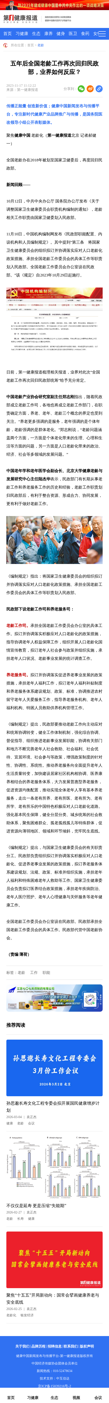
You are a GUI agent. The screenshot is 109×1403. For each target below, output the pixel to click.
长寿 (20, 1218)
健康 (9, 1123)
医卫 (73, 33)
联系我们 (71, 1346)
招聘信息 (55, 1346)
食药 (85, 33)
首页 (7, 33)
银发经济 (27, 1315)
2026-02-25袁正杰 (21, 1309)
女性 (97, 33)
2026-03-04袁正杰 (21, 1117)
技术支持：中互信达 (54, 1378)
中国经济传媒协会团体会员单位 (55, 1363)
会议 (31, 1123)
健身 (61, 33)
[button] (54, 1008)
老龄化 (11, 1315)
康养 (48, 33)
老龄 (40, 45)
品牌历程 (38, 1346)
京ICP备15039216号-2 (54, 1386)
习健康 (22, 33)
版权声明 (87, 1346)
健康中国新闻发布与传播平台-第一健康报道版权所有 (54, 1356)
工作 (34, 973)
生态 (36, 33)
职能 (46, 973)
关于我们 (22, 1346)
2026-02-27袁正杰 (21, 1212)
